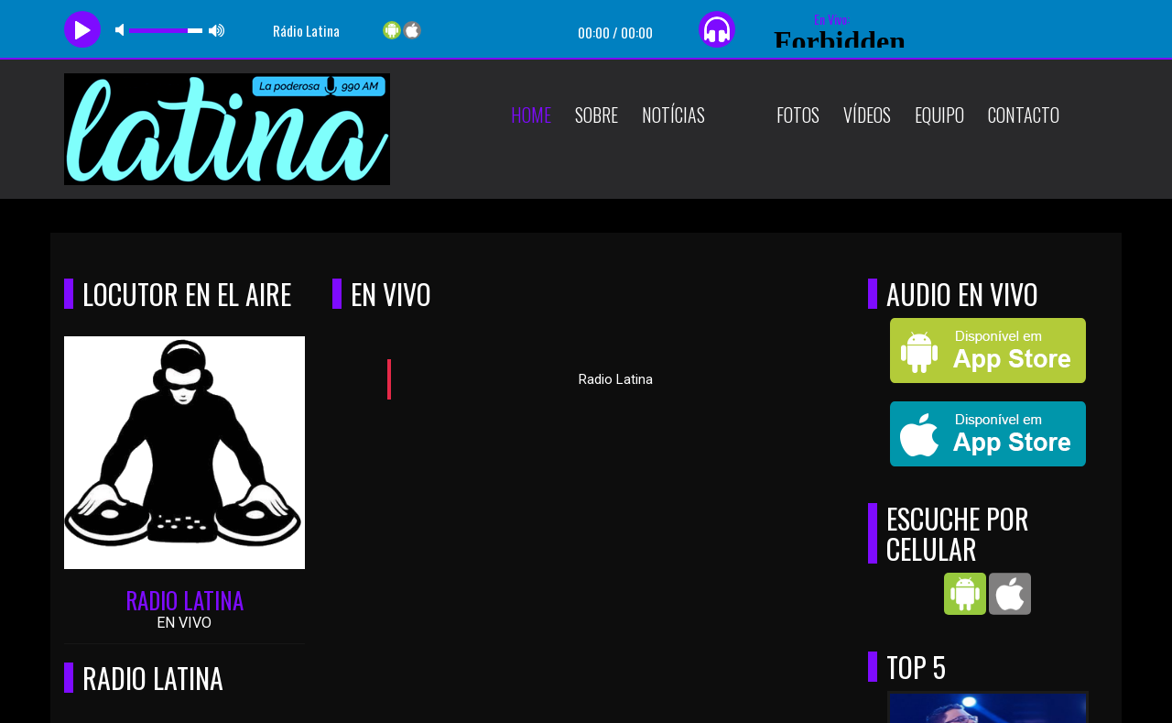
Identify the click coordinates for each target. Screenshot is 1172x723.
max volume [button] (217, 30)
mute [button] (122, 30)
